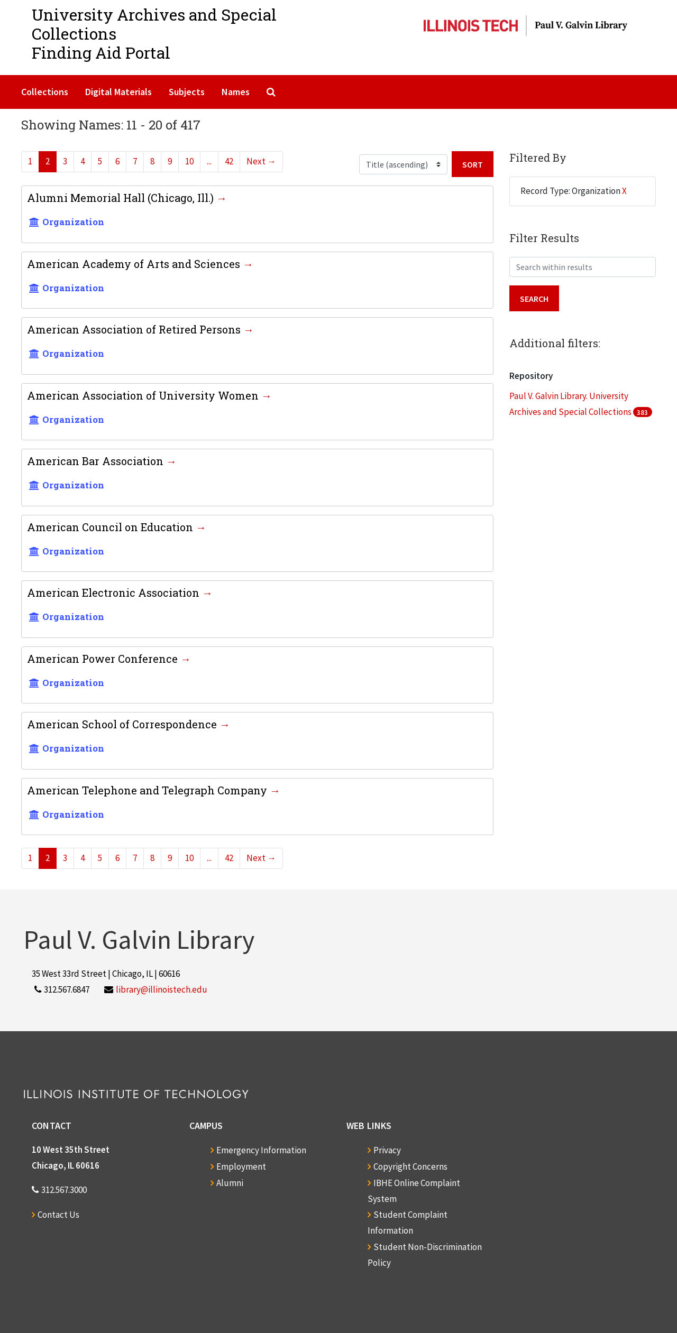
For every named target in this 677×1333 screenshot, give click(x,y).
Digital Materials (118, 92)
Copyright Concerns (410, 1166)
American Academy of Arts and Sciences (135, 264)
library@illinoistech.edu (161, 989)
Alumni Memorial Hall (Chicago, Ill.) (121, 198)
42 (229, 161)
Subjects (187, 92)
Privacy (387, 1150)
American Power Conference (103, 658)
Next (261, 161)
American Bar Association (96, 461)
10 (189, 161)
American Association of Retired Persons (135, 329)
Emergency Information (261, 1150)
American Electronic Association (114, 592)
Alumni (229, 1183)
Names (236, 92)
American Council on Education (111, 527)
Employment (241, 1166)
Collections (44, 92)
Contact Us (58, 1214)
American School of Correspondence (123, 724)
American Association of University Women (144, 395)
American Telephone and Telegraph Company (148, 790)
